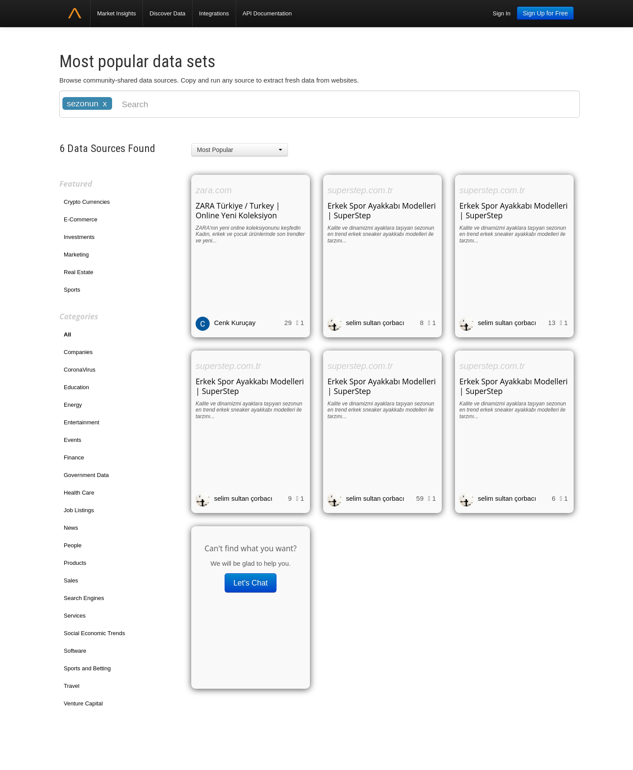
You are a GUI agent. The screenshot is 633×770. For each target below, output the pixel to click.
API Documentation (267, 13)
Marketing (76, 254)
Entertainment (81, 422)
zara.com (214, 190)
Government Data (86, 475)
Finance (74, 457)
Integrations (214, 13)
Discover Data (167, 13)
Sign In (501, 13)
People (72, 545)
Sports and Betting (87, 668)
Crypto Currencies (87, 202)
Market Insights (116, 13)
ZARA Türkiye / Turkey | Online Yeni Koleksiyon (238, 210)
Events (72, 440)
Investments (79, 237)
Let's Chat (250, 582)
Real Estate (78, 272)
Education (76, 387)
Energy (73, 404)
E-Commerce (81, 219)
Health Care (79, 492)
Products (75, 563)
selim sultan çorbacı (375, 322)
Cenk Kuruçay (234, 322)
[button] (239, 149)
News (71, 527)
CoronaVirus (79, 369)
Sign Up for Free (545, 13)
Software (75, 650)
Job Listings (79, 510)
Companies (78, 352)
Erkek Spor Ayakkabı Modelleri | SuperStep (381, 210)
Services (75, 615)
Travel (72, 686)
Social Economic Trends (94, 633)
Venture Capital (83, 703)
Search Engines (84, 598)
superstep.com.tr (360, 190)
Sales (71, 580)
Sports (72, 289)
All (67, 334)
